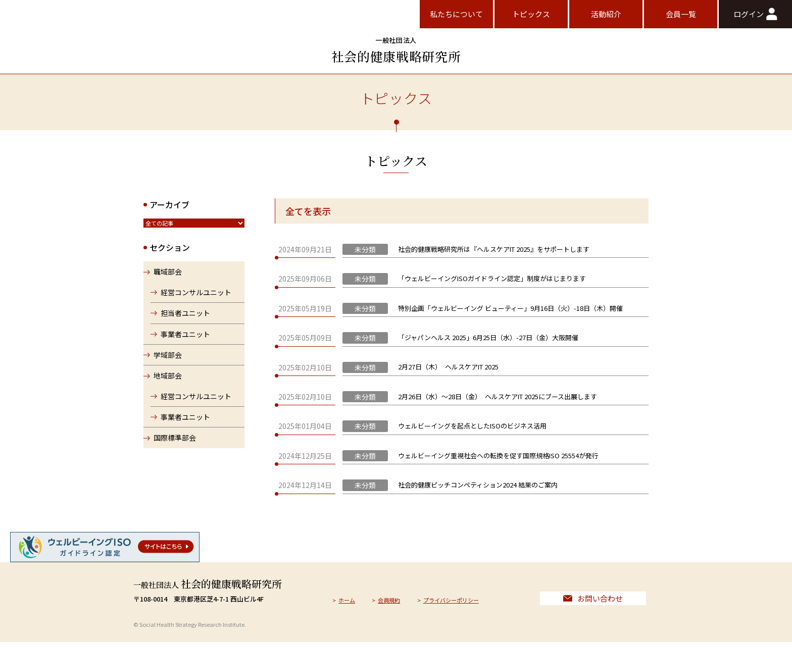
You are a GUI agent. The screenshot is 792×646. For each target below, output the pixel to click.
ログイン (755, 14)
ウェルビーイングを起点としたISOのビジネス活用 (472, 425)
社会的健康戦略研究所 (396, 50)
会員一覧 (681, 14)
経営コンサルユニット (197, 296)
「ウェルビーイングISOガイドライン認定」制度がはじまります (492, 278)
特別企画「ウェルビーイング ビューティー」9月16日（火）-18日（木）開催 (510, 308)
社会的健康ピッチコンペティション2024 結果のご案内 (478, 485)
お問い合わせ (593, 600)
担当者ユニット (186, 316)
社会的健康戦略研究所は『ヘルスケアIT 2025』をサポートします (493, 249)
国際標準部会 (175, 442)
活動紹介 (606, 14)
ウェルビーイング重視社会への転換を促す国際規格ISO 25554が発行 (498, 455)
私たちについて (456, 14)
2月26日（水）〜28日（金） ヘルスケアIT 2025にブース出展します (497, 396)
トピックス (531, 14)
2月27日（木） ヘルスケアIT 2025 (448, 366)
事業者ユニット (186, 338)
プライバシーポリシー (465, 601)
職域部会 (168, 276)
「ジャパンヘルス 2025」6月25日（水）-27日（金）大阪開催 (488, 337)
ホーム (349, 601)
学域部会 (168, 358)
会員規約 (395, 601)
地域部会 (168, 379)
